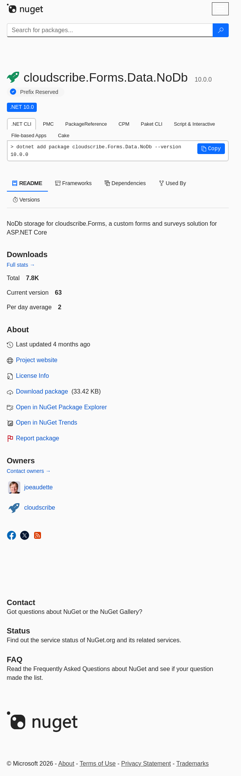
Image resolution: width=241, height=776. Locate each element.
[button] (211, 148)
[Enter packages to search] (110, 30)
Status (18, 631)
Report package (37, 438)
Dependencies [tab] (125, 183)
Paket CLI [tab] (151, 124)
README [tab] (28, 183)
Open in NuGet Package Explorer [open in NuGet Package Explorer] (61, 407)
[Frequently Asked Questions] (15, 659)
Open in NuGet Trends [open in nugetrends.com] (46, 422)
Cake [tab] (63, 135)
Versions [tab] (26, 199)
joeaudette (38, 487)
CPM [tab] (123, 124)
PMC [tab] (48, 124)
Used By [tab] (172, 183)
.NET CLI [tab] (21, 124)
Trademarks (192, 763)
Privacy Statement (146, 763)
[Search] (221, 30)
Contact (21, 602)
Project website (37, 360)
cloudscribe (39, 507)
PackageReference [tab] (86, 124)
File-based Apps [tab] (29, 135)
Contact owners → (29, 471)
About (66, 763)
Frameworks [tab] (73, 183)
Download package (42, 391)
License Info (32, 375)
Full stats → (21, 265)
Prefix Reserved (39, 92)
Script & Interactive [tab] (194, 124)
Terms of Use (98, 763)
